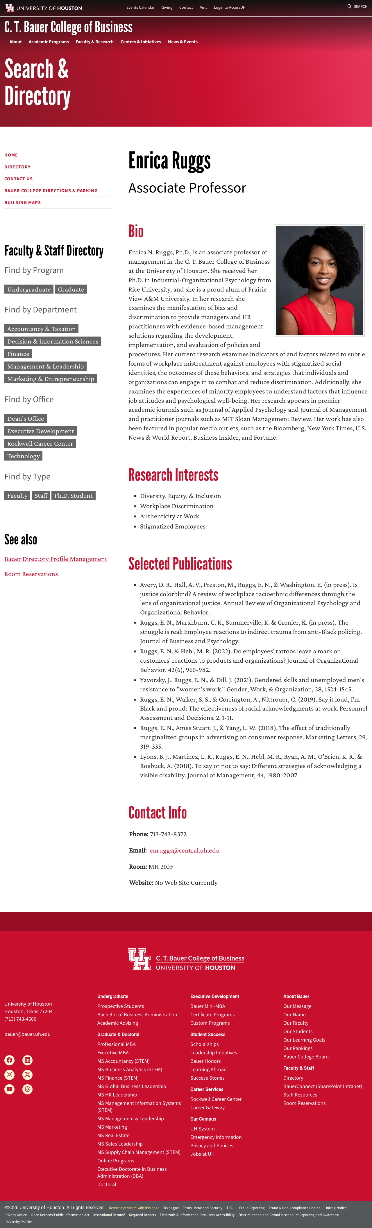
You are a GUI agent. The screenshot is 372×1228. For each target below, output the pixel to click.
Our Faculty (295, 1023)
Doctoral (106, 1184)
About (16, 42)
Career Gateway (207, 1107)
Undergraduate (29, 289)
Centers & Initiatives (141, 42)
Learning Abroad (208, 1069)
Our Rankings (298, 1048)
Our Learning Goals (304, 1040)
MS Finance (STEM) (118, 1078)
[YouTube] (9, 1089)
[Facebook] (9, 1060)
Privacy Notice (15, 1215)
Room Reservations (31, 574)
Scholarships (204, 1044)
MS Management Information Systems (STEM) (139, 1107)
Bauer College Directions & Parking (51, 191)
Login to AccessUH (230, 7)
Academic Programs (49, 42)
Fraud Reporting (252, 1208)
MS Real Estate (113, 1135)
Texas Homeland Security (202, 1208)
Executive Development (40, 431)
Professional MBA (116, 1044)
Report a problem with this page (134, 1208)
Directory (17, 167)
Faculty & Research (95, 42)
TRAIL (230, 1208)
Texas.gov (171, 1208)
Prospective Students (120, 1006)
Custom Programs (210, 1023)
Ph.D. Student (73, 495)
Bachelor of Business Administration (137, 1014)
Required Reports (142, 1215)
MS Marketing (112, 1127)
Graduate (71, 289)
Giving (167, 7)
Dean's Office (25, 418)
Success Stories (207, 1078)
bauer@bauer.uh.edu (27, 1034)
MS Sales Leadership (120, 1144)
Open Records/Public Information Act (60, 1215)
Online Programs (115, 1160)
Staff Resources (300, 1094)
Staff (41, 495)
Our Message (297, 1006)
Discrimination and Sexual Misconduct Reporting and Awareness (289, 1215)
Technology (23, 456)
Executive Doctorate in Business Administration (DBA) (132, 1173)
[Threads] (27, 1089)
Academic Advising (117, 1023)
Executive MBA (113, 1052)
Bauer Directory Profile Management (55, 558)
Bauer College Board (306, 1056)
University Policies (18, 1222)
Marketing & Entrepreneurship (50, 379)
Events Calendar (140, 7)
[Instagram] (9, 1075)
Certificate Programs (212, 1014)
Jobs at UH (202, 1154)
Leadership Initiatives (213, 1052)
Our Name (294, 1014)
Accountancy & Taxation (41, 328)
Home (11, 155)
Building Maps (22, 202)
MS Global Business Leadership (131, 1086)
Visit (203, 7)
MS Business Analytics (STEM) (129, 1069)
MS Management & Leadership (130, 1118)
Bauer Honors (205, 1061)
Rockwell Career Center (40, 443)
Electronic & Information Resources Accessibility (197, 1215)
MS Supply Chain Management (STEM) (138, 1152)
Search (358, 7)
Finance (18, 353)
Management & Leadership (45, 366)
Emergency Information (216, 1137)
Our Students (298, 1031)
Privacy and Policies (211, 1145)
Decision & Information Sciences (52, 341)
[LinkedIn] (27, 1060)
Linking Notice (335, 1208)
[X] (27, 1075)
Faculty (17, 495)
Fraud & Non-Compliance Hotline (294, 1208)
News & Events (183, 42)
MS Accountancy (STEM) (123, 1061)
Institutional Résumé (109, 1215)
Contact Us (18, 179)
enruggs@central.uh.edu (184, 850)
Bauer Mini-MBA (207, 1006)
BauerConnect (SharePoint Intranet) (322, 1086)
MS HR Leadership (117, 1094)
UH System (202, 1128)
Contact (186, 7)
